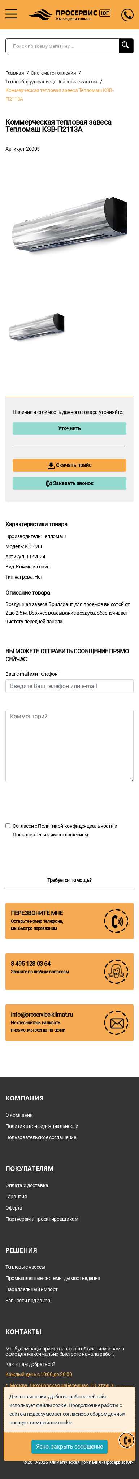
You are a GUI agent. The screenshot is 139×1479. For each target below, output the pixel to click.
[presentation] (60, 802)
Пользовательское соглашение (40, 1137)
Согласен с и (65, 830)
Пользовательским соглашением (50, 835)
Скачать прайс (69, 465)
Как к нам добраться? (30, 1364)
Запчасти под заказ (27, 1300)
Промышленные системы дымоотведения (52, 1278)
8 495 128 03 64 (31, 963)
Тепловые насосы (25, 1267)
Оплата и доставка (26, 1185)
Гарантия (16, 1196)
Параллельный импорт (31, 1289)
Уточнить (69, 428)
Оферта (13, 1208)
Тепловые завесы (77, 82)
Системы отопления (53, 73)
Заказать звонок (70, 483)
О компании (19, 1115)
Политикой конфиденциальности (75, 826)
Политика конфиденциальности (41, 1126)
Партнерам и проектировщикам (41, 1219)
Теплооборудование (28, 82)
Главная (14, 73)
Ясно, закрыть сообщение (69, 1446)
